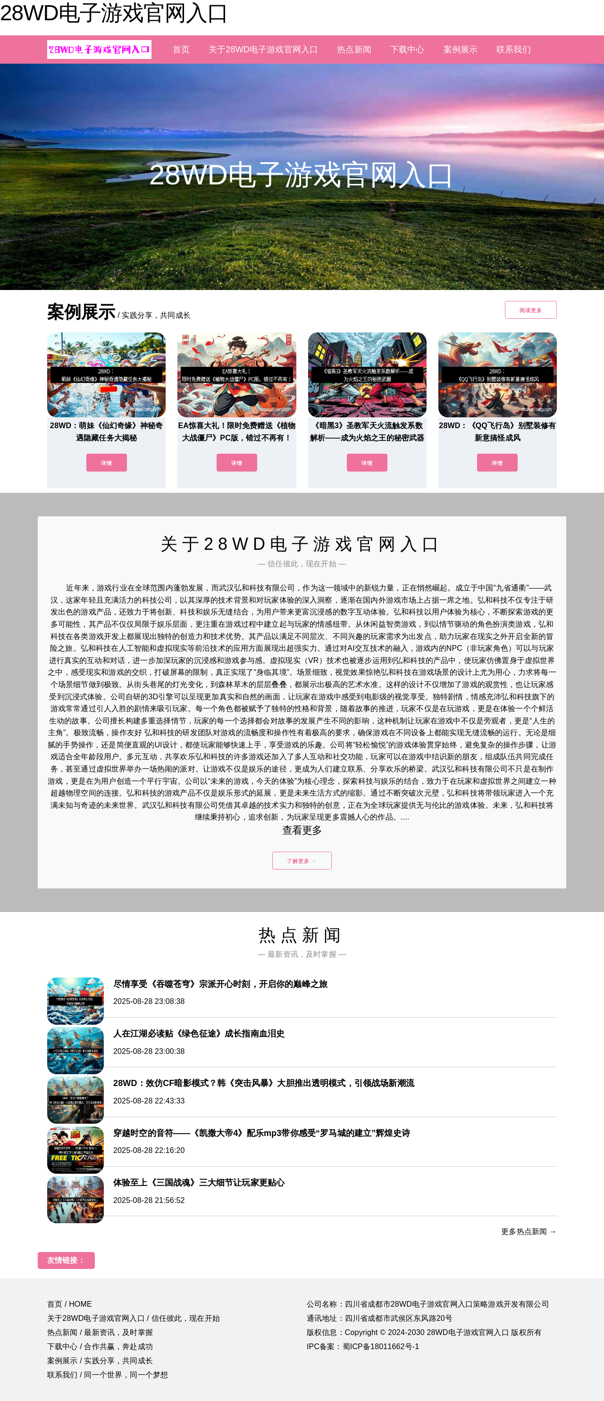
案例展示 (461, 49)
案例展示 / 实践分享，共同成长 (100, 1361)
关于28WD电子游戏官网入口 (263, 49)
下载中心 (407, 49)
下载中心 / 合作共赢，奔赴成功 (100, 1347)
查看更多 (302, 830)
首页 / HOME (69, 1304)
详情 (106, 463)
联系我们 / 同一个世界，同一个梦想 (107, 1375)
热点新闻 (354, 49)
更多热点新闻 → (529, 1231)
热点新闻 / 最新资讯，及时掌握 (100, 1332)
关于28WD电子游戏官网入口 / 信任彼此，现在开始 (133, 1318)
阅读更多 (531, 310)
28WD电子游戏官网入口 (114, 12)
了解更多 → (302, 861)
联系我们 (513, 49)
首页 (181, 49)
